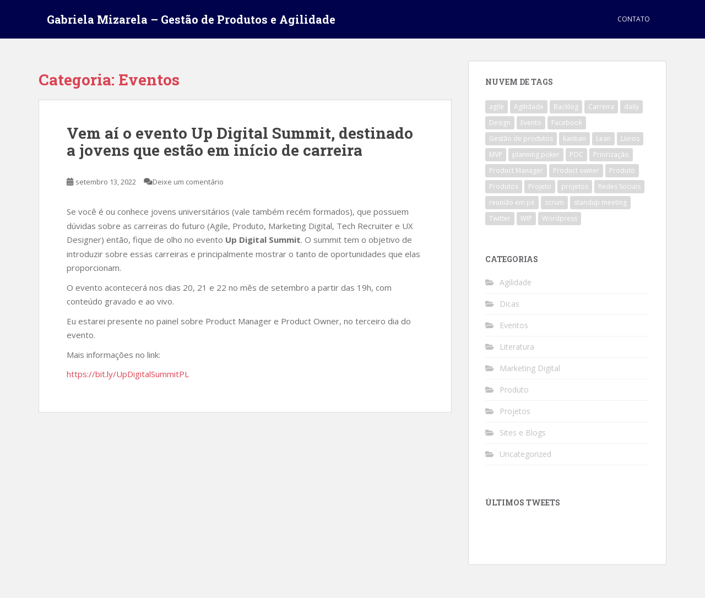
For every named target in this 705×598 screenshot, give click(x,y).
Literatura (517, 346)
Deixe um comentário (188, 182)
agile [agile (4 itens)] (496, 106)
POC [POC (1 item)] (576, 154)
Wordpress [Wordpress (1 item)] (559, 218)
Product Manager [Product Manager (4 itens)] (516, 170)
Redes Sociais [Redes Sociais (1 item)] (619, 186)
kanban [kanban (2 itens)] (574, 138)
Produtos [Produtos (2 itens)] (503, 186)
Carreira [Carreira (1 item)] (601, 106)
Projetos (515, 411)
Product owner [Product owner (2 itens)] (576, 170)
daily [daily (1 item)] (631, 106)
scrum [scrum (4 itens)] (554, 202)
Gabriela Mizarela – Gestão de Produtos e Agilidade (191, 19)
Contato (633, 19)
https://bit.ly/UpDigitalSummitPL (128, 373)
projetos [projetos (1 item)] (574, 186)
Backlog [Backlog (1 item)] (566, 106)
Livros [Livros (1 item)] (630, 138)
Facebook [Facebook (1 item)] (566, 122)
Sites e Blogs (523, 432)
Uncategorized (525, 454)
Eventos (514, 325)
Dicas (509, 303)
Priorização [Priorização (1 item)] (611, 154)
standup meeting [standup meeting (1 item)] (600, 202)
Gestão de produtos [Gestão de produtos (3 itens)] (521, 138)
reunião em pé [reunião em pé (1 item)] (512, 202)
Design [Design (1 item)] (500, 122)
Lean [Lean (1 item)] (603, 138)
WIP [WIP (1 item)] (526, 218)
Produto (514, 389)
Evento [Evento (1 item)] (530, 122)
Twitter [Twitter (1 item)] (500, 218)
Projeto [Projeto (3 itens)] (539, 186)
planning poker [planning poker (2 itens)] (536, 154)
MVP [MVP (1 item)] (495, 154)
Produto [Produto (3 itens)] (622, 170)
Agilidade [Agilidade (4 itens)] (529, 106)
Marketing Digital (530, 368)
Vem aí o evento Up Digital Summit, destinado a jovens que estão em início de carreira (240, 141)
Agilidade (516, 282)
